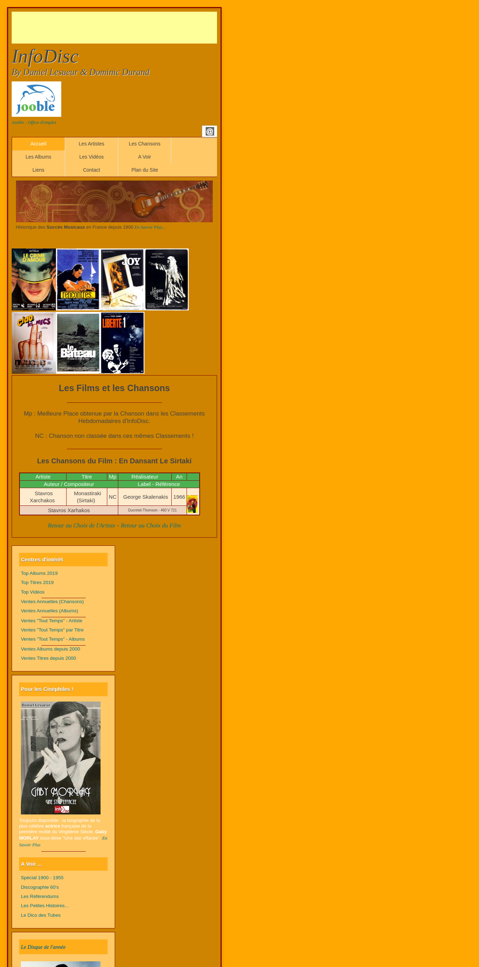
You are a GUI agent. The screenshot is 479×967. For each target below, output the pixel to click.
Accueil (38, 144)
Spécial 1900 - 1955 (42, 877)
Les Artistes (91, 144)
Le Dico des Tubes (41, 915)
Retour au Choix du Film (151, 525)
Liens (38, 170)
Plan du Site (144, 170)
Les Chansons (145, 144)
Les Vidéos (91, 157)
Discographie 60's (40, 887)
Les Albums (38, 157)
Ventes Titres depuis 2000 (48, 658)
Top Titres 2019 (37, 582)
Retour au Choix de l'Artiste (81, 525)
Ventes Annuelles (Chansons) (52, 601)
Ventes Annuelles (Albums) (49, 610)
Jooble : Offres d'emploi (34, 122)
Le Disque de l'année (43, 947)
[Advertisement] (140, 28)
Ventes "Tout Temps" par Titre (52, 630)
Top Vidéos (33, 592)
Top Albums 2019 (39, 573)
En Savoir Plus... (150, 227)
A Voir (144, 157)
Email (210, 131)
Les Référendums (40, 896)
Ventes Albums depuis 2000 (50, 649)
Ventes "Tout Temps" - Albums (53, 639)
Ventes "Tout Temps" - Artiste (51, 620)
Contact (91, 170)
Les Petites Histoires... (45, 905)
